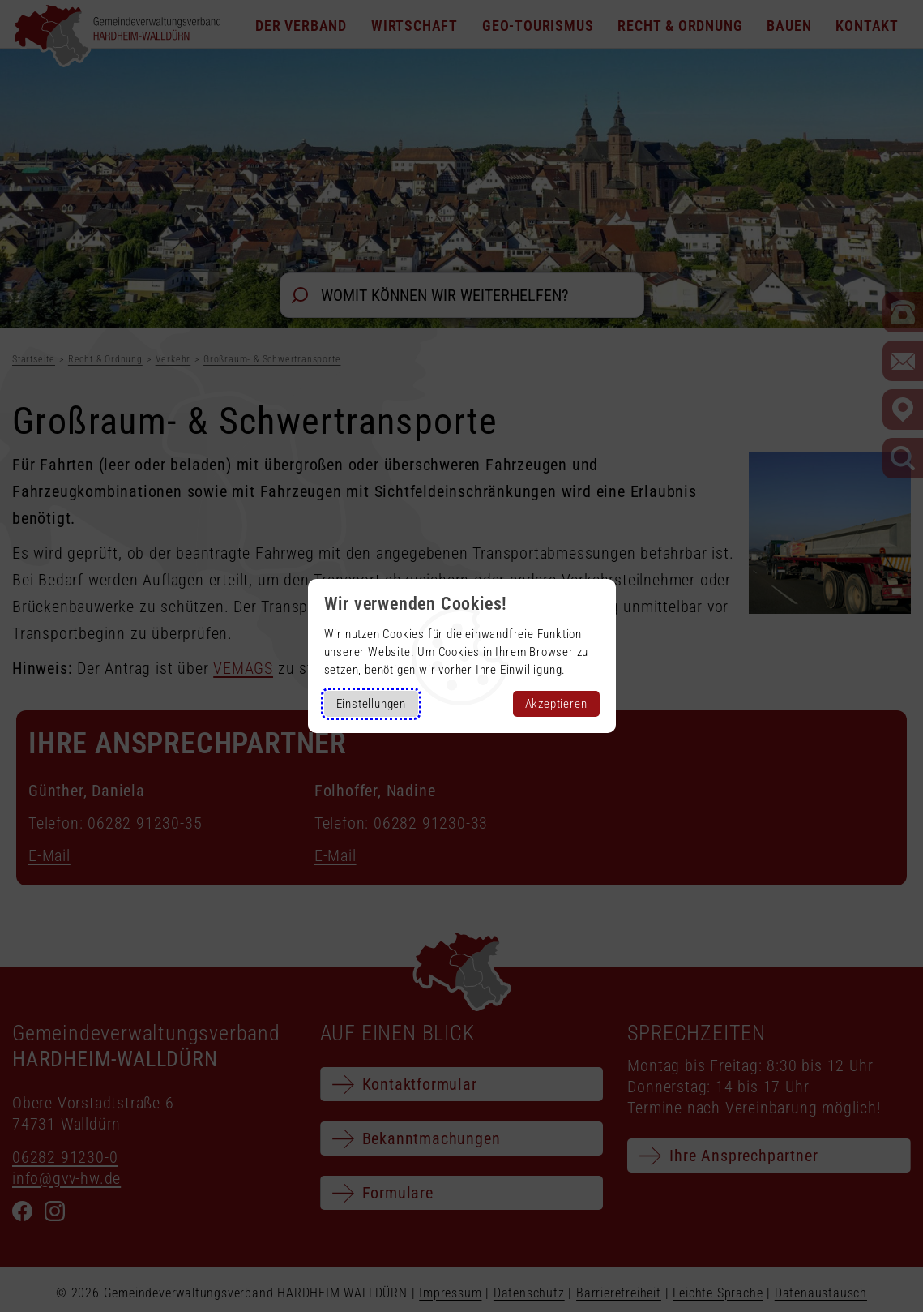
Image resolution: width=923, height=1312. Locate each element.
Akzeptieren (556, 704)
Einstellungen (371, 704)
